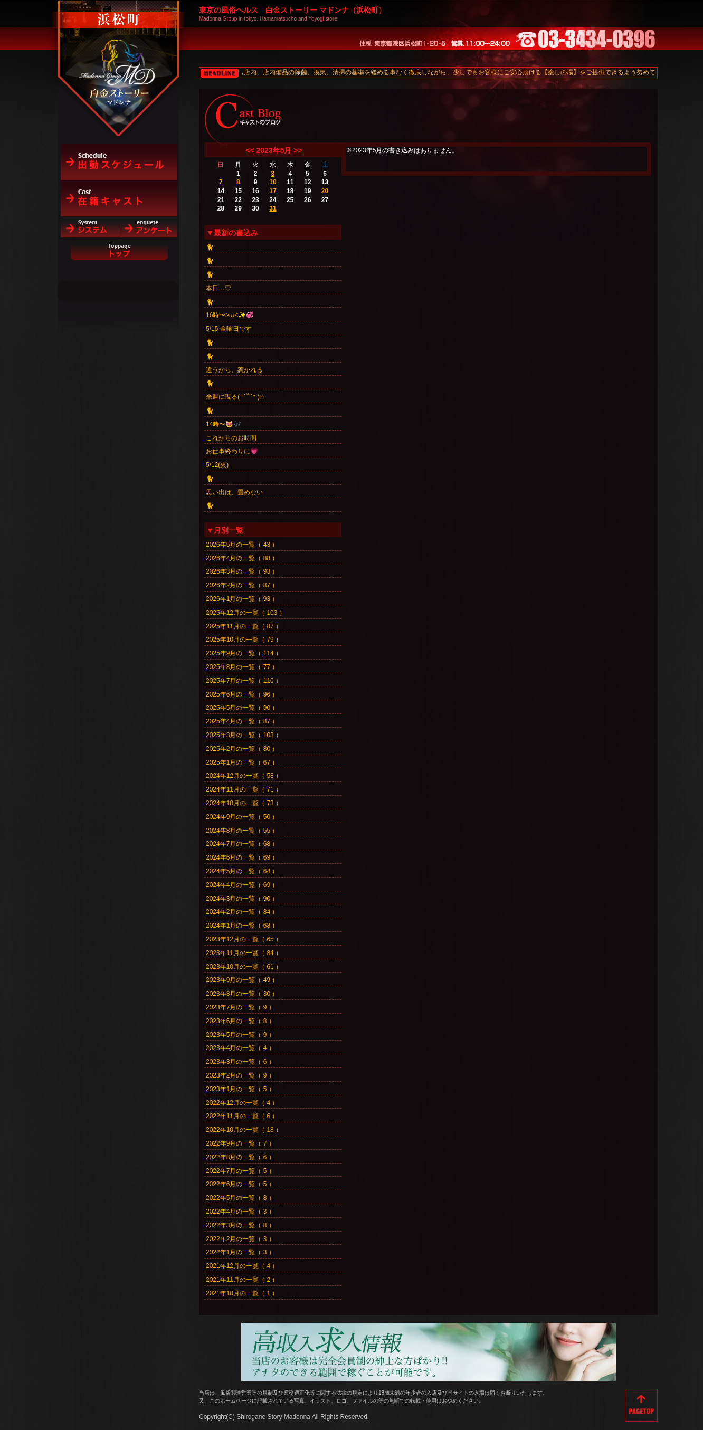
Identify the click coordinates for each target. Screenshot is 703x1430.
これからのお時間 (231, 438)
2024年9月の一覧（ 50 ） (242, 817)
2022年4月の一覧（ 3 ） (240, 1211)
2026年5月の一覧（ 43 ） (242, 544)
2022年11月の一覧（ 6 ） (242, 1116)
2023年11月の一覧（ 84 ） (244, 953)
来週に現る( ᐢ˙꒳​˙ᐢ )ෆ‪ (235, 397)
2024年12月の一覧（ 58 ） (244, 775)
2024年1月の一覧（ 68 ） (242, 925)
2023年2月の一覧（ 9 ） (240, 1075)
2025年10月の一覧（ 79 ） (244, 639)
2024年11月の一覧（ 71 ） (244, 789)
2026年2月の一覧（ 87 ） (242, 585)
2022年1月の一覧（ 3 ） (240, 1252)
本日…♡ (218, 288)
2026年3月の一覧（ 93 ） (242, 571)
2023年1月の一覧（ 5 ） (240, 1089)
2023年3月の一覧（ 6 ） (240, 1061)
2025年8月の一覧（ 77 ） (242, 667)
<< (249, 150)
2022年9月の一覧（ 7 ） (240, 1143)
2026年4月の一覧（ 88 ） (242, 558)
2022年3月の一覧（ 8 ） (240, 1225)
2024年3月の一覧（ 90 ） (242, 898)
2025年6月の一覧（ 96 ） (242, 694)
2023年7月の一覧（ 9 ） (240, 1007)
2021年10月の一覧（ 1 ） (242, 1293)
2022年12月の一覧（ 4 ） (242, 1103)
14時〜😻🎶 (223, 424)
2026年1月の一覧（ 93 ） (242, 599)
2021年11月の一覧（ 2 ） (242, 1279)
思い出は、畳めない (234, 492)
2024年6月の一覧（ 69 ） (242, 857)
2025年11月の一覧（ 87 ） (244, 626)
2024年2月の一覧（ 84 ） (242, 912)
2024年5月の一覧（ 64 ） (242, 871)
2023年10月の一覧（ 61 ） (244, 966)
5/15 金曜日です (229, 328)
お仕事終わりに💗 (232, 451)
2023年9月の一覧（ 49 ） (242, 980)
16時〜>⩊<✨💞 (230, 315)
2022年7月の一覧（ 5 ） (240, 1171)
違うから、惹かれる (234, 370)
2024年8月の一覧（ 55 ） (242, 830)
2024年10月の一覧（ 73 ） (244, 803)
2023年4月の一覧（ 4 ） (240, 1048)
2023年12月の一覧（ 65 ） (244, 939)
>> (297, 150)
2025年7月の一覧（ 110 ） (244, 680)
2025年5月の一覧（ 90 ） (242, 707)
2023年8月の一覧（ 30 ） (242, 993)
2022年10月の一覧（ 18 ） (244, 1129)
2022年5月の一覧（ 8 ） (240, 1198)
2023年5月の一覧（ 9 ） (240, 1034)
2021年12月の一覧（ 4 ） (242, 1266)
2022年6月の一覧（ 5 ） (240, 1184)
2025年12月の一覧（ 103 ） (246, 612)
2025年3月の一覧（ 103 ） (244, 735)
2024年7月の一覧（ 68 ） (242, 843)
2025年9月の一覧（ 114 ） (244, 653)
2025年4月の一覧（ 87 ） (242, 721)
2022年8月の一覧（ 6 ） (240, 1157)
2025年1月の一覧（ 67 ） (242, 762)
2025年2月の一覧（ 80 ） (242, 748)
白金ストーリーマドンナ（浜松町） (119, 54)
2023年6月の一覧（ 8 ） (240, 1021)
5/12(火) (217, 465)
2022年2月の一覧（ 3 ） (240, 1239)
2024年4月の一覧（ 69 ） (242, 885)
